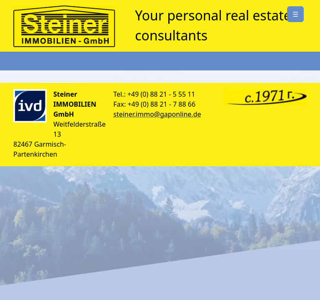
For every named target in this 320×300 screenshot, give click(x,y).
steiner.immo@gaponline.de (157, 114)
